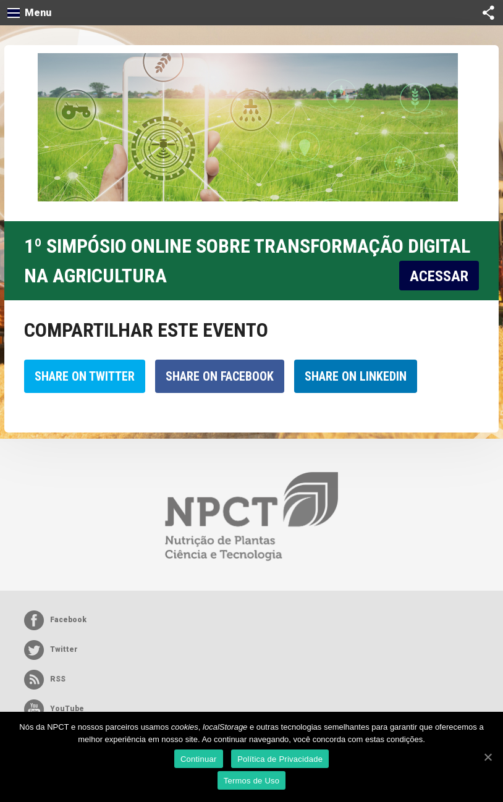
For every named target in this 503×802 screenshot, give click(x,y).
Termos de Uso (252, 780)
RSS (45, 680)
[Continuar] (487, 757)
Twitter (51, 650)
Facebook (55, 620)
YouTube (54, 709)
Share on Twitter (85, 376)
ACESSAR (439, 276)
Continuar (198, 759)
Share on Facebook (220, 376)
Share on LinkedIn (356, 376)
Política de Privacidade (280, 759)
